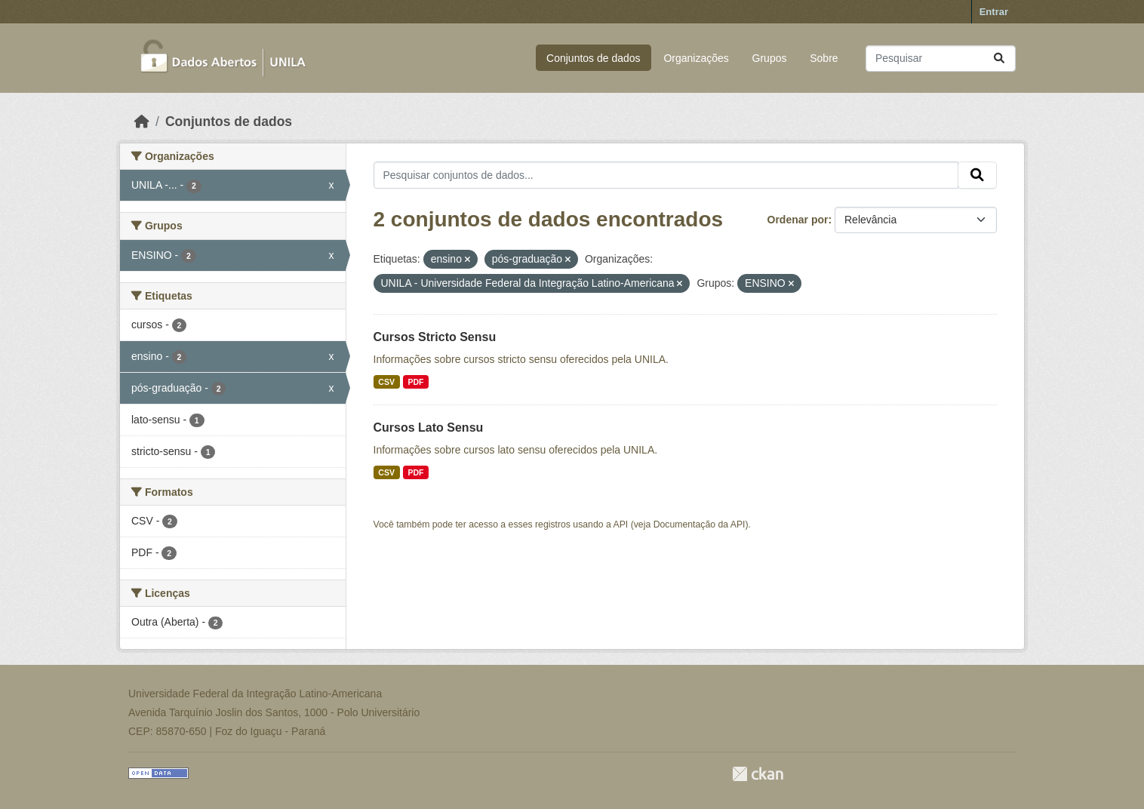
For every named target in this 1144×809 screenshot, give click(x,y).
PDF (415, 381)
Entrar (993, 11)
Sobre (824, 58)
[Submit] (999, 58)
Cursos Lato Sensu (429, 427)
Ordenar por (798, 220)
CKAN (757, 774)
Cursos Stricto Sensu (435, 337)
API (621, 524)
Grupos (769, 58)
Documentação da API (699, 524)
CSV (386, 381)
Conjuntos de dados (593, 58)
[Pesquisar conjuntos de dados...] (941, 58)
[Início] (141, 121)
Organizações (695, 58)
